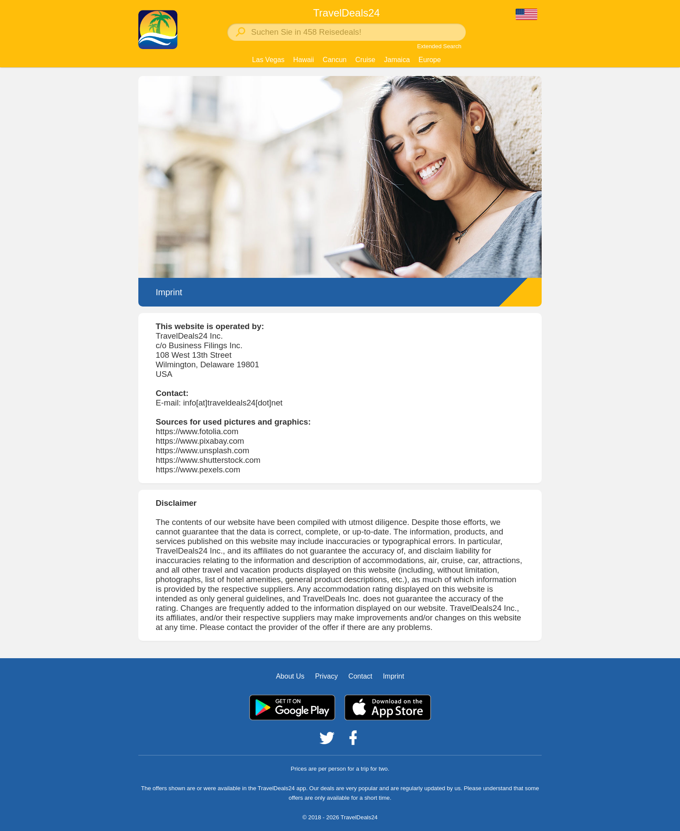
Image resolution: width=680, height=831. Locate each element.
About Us (290, 676)
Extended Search (439, 46)
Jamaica (397, 59)
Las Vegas (268, 59)
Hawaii (303, 59)
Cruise (365, 59)
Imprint (393, 676)
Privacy (326, 676)
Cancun (335, 59)
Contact (360, 676)
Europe (429, 59)
